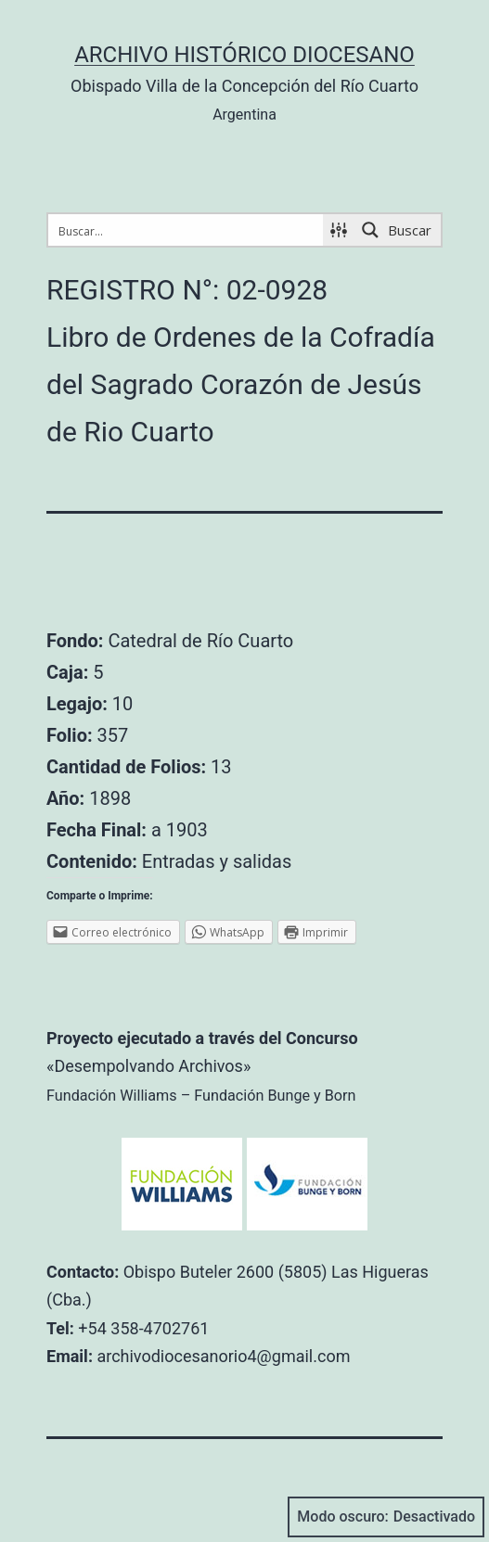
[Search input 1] (186, 230)
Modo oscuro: (386, 1517)
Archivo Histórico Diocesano (244, 55)
